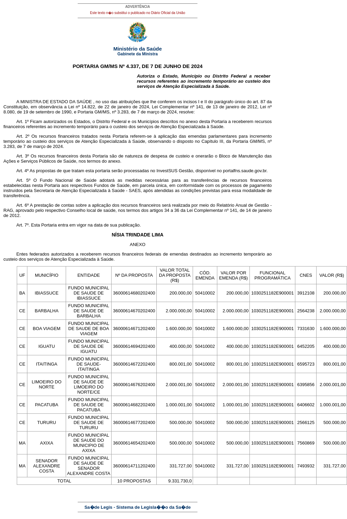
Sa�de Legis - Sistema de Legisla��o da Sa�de (138, 507)
